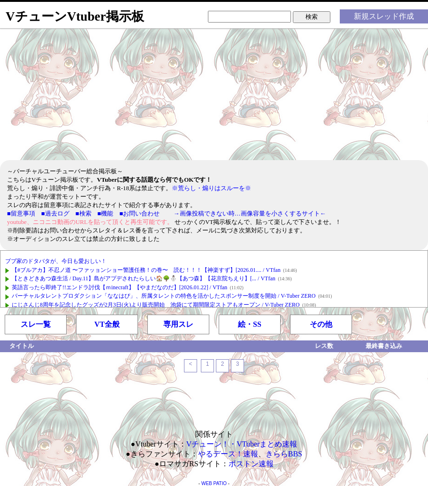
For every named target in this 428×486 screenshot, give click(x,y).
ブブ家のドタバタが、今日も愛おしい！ (56, 261)
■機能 (106, 213)
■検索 (84, 213)
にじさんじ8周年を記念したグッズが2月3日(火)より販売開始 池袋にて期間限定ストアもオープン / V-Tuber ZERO (155, 304)
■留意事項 (21, 213)
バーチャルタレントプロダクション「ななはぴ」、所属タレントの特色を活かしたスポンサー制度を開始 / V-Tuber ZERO (163, 296)
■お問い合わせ (139, 213)
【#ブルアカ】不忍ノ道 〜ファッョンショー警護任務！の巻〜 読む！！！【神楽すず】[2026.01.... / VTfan (146, 270)
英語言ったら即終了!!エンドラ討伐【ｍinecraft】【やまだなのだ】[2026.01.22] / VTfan (119, 287)
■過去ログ (55, 213)
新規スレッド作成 (384, 16)
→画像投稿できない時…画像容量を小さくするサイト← (250, 213)
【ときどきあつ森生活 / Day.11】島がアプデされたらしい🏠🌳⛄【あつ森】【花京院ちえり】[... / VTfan (143, 278)
